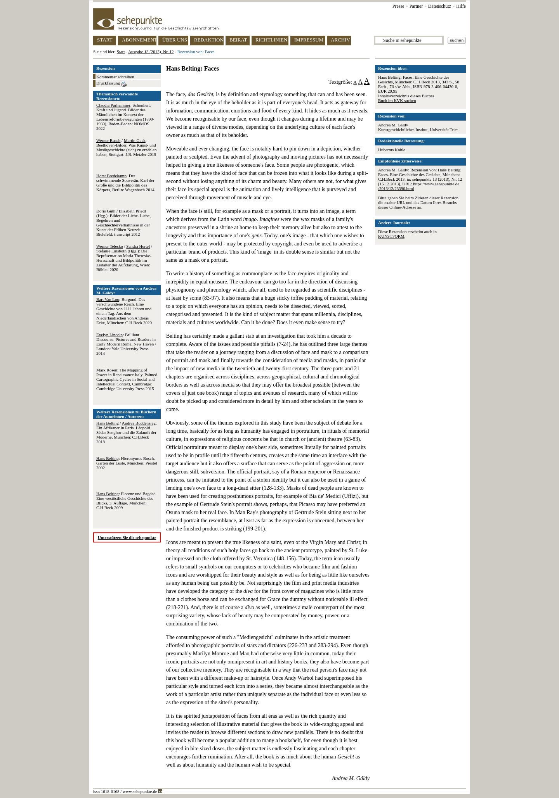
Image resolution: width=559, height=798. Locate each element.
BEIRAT (238, 40)
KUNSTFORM (391, 236)
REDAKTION (209, 40)
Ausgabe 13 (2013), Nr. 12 (151, 51)
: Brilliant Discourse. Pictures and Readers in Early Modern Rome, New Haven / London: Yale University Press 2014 (126, 344)
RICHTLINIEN (271, 40)
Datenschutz (439, 6)
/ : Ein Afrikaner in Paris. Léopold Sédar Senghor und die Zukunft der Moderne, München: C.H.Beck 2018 (126, 432)
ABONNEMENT (139, 40)
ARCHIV (340, 40)
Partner (416, 6)
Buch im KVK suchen (397, 100)
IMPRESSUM (308, 40)
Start (121, 51)
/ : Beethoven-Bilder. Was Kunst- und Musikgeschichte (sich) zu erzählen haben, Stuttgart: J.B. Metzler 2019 (126, 147)
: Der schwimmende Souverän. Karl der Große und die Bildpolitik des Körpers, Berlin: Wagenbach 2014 (125, 182)
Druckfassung (111, 84)
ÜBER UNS (174, 40)
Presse (398, 6)
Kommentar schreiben (115, 76)
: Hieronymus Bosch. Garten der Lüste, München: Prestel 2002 (126, 463)
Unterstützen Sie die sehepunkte (127, 537)
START (104, 40)
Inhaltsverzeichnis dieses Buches (406, 95)
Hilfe (461, 6)
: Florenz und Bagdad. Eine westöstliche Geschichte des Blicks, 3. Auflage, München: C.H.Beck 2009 (126, 500)
